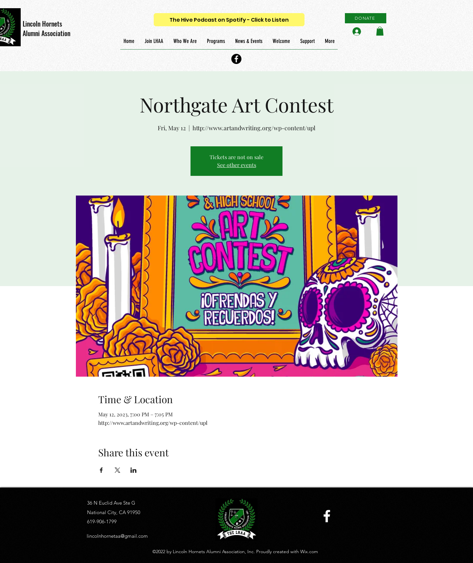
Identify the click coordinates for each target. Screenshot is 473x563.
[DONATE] (365, 18)
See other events (236, 164)
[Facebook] (236, 59)
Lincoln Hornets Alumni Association (46, 28)
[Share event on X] (117, 470)
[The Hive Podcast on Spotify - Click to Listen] (229, 19)
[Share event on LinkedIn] (133, 470)
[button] (380, 31)
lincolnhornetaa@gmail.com (117, 536)
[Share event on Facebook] (101, 470)
